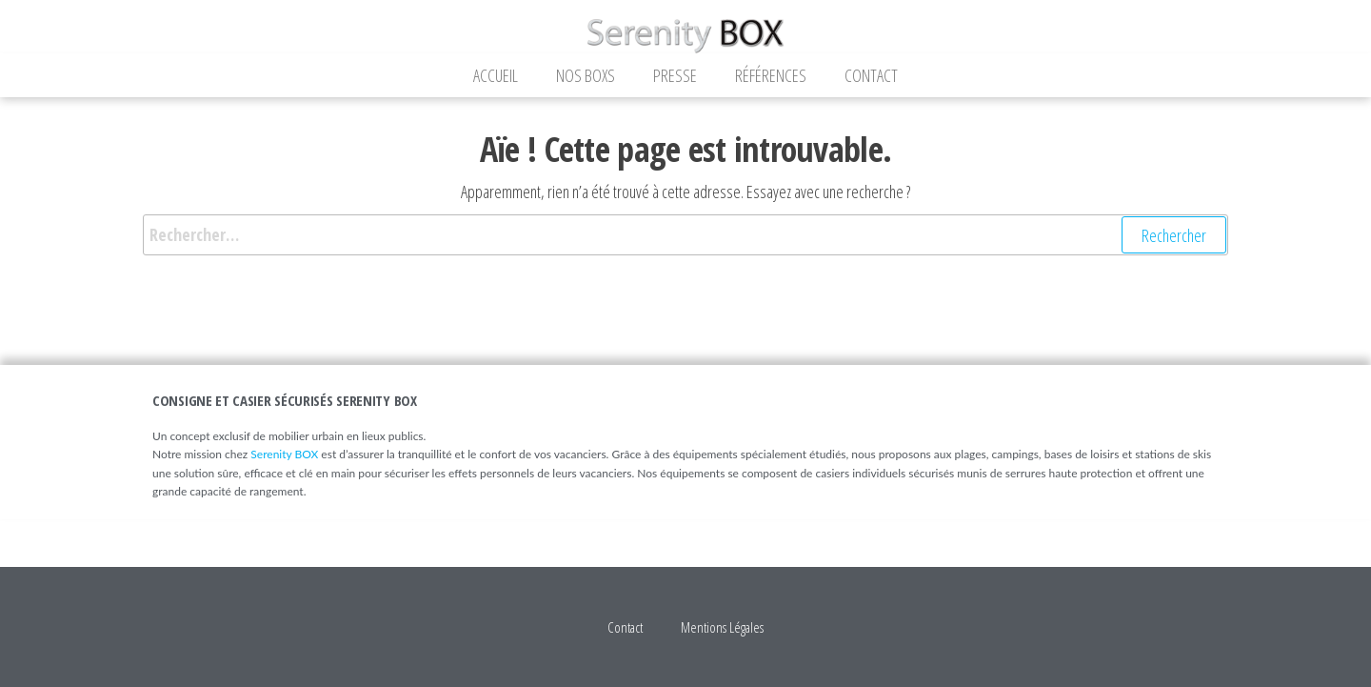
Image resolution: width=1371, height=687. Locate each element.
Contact (871, 75)
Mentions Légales (722, 626)
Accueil (495, 75)
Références (770, 75)
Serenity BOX (284, 454)
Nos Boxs (585, 75)
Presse (675, 75)
